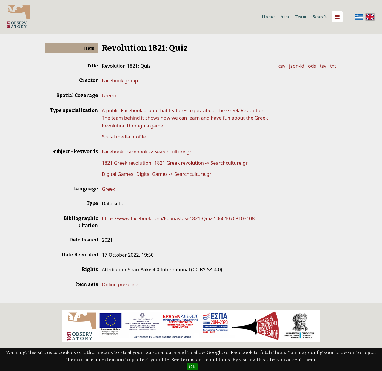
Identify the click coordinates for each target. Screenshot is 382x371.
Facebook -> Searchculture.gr (158, 151)
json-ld (296, 66)
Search (319, 16)
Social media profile (124, 136)
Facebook (112, 151)
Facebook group (120, 80)
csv (281, 66)
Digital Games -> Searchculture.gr (173, 174)
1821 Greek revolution (126, 163)
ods (312, 66)
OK (192, 367)
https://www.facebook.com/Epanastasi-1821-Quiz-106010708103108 (178, 218)
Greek (108, 189)
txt (333, 66)
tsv (323, 66)
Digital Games (117, 174)
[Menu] (337, 16)
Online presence (120, 284)
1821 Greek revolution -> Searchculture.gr (200, 163)
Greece (110, 95)
